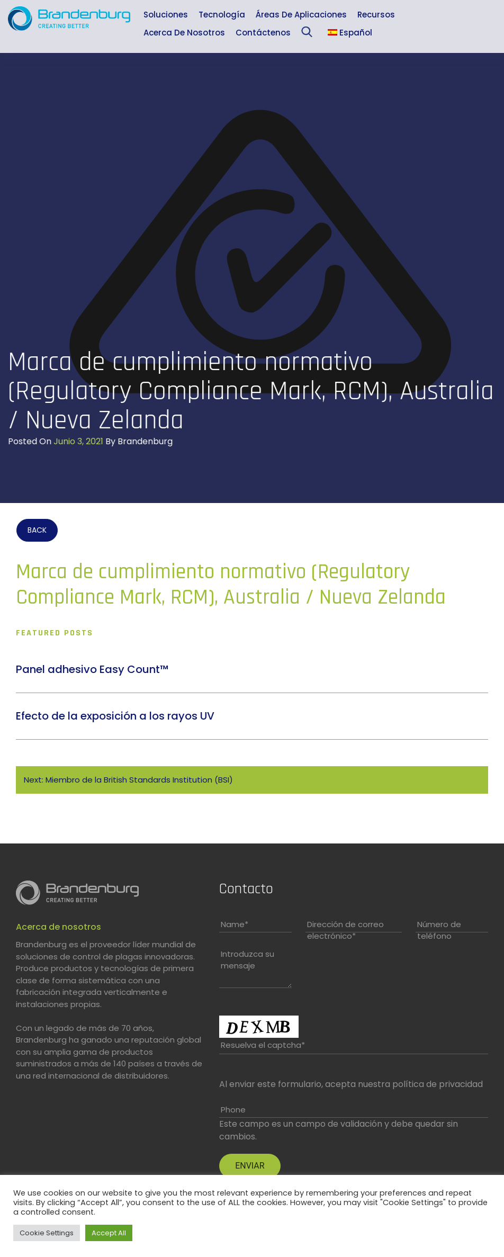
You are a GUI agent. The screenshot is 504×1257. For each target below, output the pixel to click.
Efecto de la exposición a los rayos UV (115, 715)
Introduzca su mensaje (247, 960)
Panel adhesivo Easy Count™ (92, 669)
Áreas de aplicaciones (301, 14)
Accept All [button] (109, 1233)
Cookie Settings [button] (47, 1233)
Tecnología (222, 14)
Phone (233, 1109)
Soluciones (165, 14)
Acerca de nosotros (184, 32)
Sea (309, 34)
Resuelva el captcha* (263, 1045)
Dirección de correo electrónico (345, 930)
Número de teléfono (439, 930)
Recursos (376, 14)
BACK (37, 530)
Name (234, 924)
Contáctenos (263, 32)
